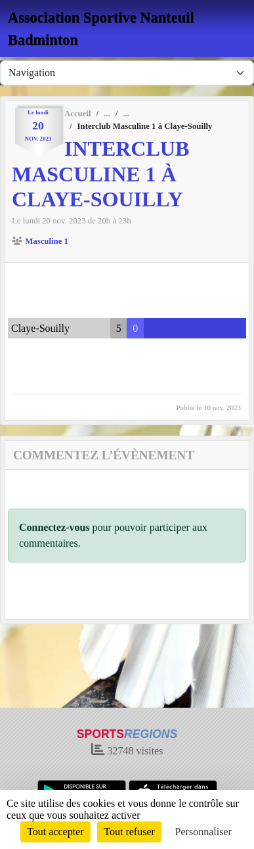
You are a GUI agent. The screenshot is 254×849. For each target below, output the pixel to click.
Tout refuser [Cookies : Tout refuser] (129, 831)
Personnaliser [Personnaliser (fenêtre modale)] (203, 831)
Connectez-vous (54, 527)
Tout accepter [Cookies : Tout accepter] (55, 831)
